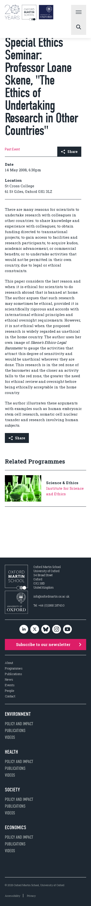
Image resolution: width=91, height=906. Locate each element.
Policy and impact (19, 724)
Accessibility (12, 896)
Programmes (14, 668)
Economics (15, 827)
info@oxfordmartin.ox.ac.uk (51, 596)
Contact (10, 696)
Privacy (31, 896)
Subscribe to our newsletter (49, 644)
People (9, 690)
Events (10, 685)
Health (11, 752)
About (9, 662)
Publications (13, 674)
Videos (10, 737)
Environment (18, 714)
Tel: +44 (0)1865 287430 (49, 605)
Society (12, 790)
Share (69, 151)
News (9, 679)
